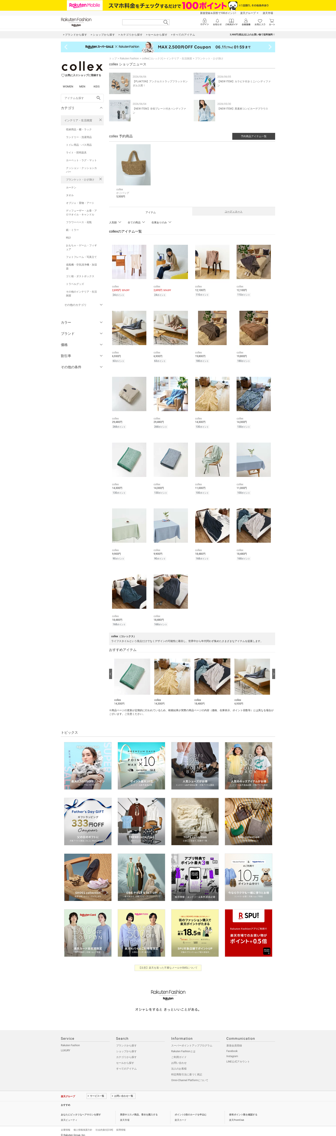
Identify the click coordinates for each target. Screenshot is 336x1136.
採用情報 (121, 1126)
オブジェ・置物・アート (80, 202)
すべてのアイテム (126, 1064)
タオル (70, 195)
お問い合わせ (179, 1059)
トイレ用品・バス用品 (79, 144)
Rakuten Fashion (129, 58)
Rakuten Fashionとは (183, 1047)
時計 (68, 237)
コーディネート (234, 211)
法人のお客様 (179, 1064)
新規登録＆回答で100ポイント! (218, 13)
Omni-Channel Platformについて (189, 1076)
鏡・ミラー (72, 229)
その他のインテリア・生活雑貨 (81, 293)
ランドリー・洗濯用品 (79, 137)
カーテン (71, 187)
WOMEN (68, 86)
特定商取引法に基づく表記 (186, 1070)
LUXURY (65, 1046)
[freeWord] (82, 98)
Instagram (232, 1052)
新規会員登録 (234, 1041)
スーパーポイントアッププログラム (191, 1041)
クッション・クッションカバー (81, 170)
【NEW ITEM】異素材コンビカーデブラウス (242, 108)
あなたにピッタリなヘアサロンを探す (81, 1110)
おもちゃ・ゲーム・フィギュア (81, 247)
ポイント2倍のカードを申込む (191, 1110)
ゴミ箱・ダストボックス (80, 276)
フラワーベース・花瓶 (79, 222)
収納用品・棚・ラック (79, 129)
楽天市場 (268, 13)
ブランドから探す (126, 1041)
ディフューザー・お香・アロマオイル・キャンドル (81, 212)
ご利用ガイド (179, 1053)
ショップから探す (126, 1047)
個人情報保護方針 (83, 1126)
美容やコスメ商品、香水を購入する (139, 1110)
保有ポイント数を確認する (243, 1110)
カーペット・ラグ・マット (81, 160)
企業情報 (65, 1126)
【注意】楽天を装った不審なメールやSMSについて (168, 963)
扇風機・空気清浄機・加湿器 (81, 266)
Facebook (232, 1047)
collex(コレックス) (152, 58)
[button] (132, 676)
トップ (113, 58)
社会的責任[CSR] (104, 1126)
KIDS (97, 86)
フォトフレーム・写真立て (81, 256)
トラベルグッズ (75, 284)
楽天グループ (248, 13)
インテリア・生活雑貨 (78, 120)
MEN (82, 86)
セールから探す (125, 1059)
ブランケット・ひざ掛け (80, 179)
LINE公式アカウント (238, 1057)
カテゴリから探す (126, 1053)
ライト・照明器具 (76, 152)
